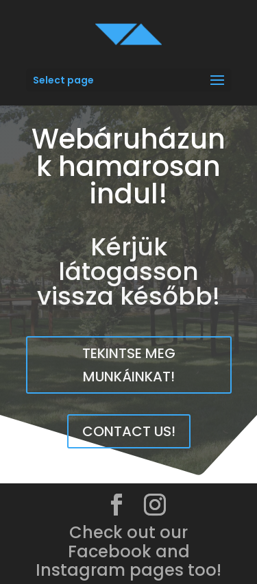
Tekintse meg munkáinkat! (128, 365)
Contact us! (128, 431)
